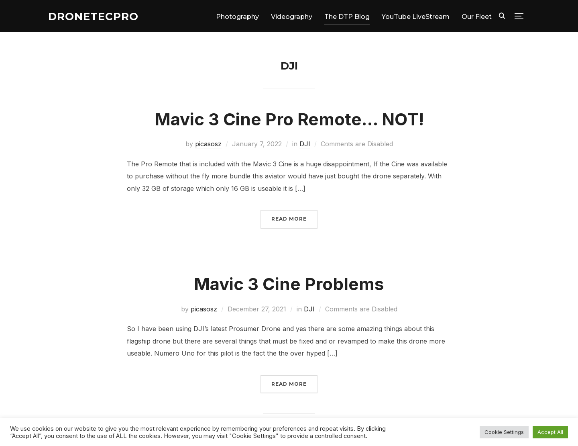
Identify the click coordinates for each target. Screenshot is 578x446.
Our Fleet (477, 16)
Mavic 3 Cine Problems (289, 284)
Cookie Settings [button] (504, 432)
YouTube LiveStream (416, 16)
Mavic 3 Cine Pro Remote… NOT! (289, 119)
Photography (237, 16)
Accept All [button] (550, 432)
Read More (289, 219)
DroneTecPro (93, 16)
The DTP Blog (347, 16)
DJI (304, 144)
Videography (291, 16)
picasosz (208, 144)
